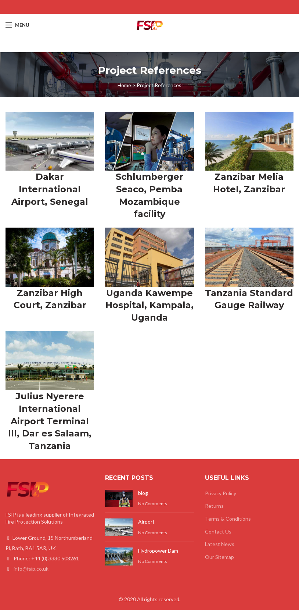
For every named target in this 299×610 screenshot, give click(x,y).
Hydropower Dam (158, 550)
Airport (146, 521)
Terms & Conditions (228, 519)
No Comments (152, 503)
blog (143, 493)
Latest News (219, 544)
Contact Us (218, 531)
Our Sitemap (219, 557)
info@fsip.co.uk (31, 569)
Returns (214, 506)
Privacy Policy (220, 493)
